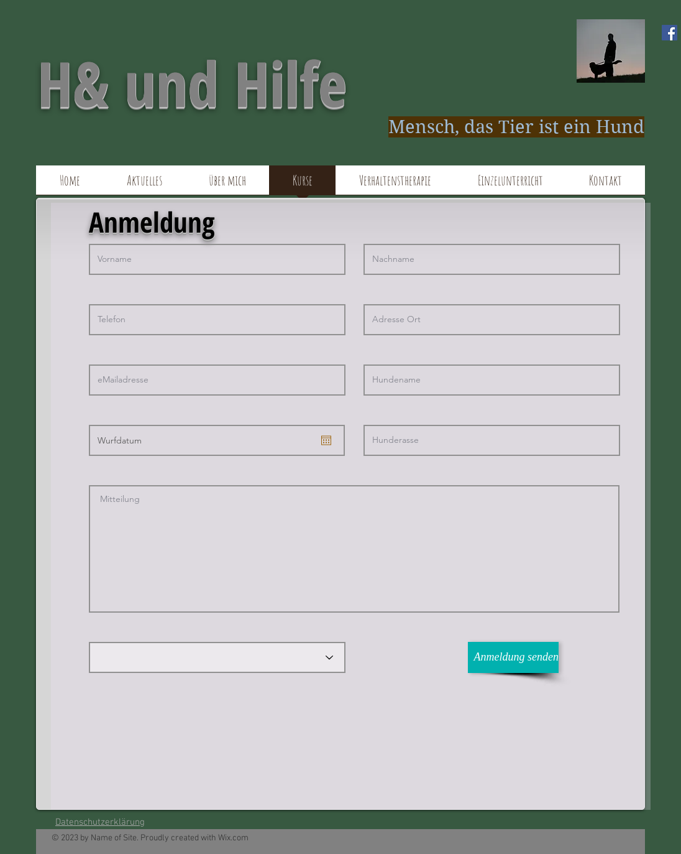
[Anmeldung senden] (513, 657)
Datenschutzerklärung (100, 822)
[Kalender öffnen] (326, 440)
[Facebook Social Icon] (669, 32)
